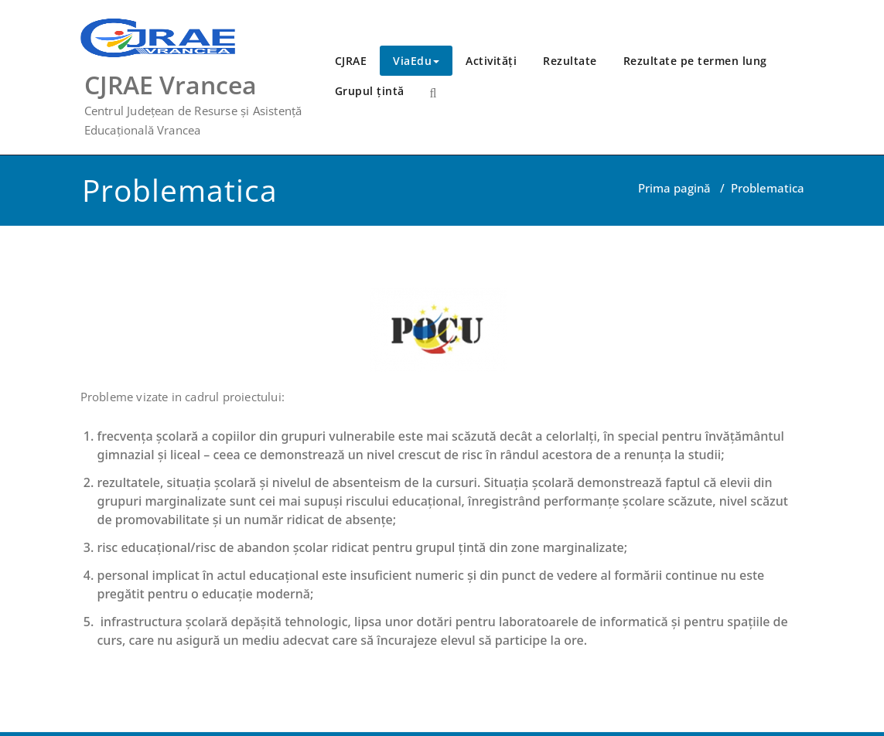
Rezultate (570, 60)
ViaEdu (416, 60)
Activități (491, 60)
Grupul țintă (369, 90)
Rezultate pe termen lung (695, 60)
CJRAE (351, 60)
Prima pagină (674, 188)
